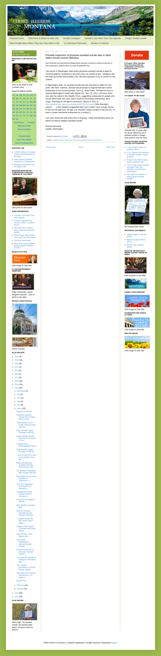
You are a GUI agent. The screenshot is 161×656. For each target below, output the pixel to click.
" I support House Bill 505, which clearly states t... (24, 521)
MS (27, 105)
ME (13, 105)
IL (13, 102)
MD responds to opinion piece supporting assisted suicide (24, 230)
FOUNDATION (24, 136)
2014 (17, 384)
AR (20, 95)
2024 (17, 364)
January (20, 589)
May (19, 401)
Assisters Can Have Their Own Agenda (103, 38)
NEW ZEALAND (24, 126)
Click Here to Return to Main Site (43, 38)
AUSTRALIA (19, 123)
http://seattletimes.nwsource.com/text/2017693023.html (69, 104)
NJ (24, 109)
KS (21, 102)
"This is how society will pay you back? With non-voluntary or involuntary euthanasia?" (138, 168)
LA (28, 102)
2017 (17, 377)
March (19, 408)
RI (28, 112)
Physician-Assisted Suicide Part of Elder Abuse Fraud (25, 417)
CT (35, 95)
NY (35, 109)
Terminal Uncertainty (22, 240)
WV (13, 119)
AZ (24, 95)
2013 (17, 388)
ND (13, 109)
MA (31, 102)
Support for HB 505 (24, 411)
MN (20, 105)
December (21, 391)
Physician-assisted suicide (82, 140)
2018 (17, 374)
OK (17, 112)
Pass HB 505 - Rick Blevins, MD (24, 535)
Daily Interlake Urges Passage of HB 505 (25, 431)
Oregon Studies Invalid (135, 38)
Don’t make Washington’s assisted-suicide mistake (23, 543)
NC (35, 105)
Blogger (114, 643)
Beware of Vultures (100, 43)
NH (20, 109)
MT (31, 105)
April (19, 405)
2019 (17, 370)
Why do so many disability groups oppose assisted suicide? (24, 245)
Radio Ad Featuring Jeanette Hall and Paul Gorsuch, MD (24, 465)
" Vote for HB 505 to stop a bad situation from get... (26, 457)
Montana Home (17, 38)
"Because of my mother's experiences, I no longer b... (26, 575)
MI (17, 105)
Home (81, 147)
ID (35, 99)
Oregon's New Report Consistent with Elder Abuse (25, 528)
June (19, 398)
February (20, 585)
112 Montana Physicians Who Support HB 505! (26, 472)
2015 (17, 381)
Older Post (110, 147)
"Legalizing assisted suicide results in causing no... (24, 494)
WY (17, 119)
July (19, 394)
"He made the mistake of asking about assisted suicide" (136, 176)
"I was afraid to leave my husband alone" (136, 148)
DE (17, 99)
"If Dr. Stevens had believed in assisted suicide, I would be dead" (138, 154)
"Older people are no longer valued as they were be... (26, 425)
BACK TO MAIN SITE (24, 143)
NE (17, 109)
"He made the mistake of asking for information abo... (26, 559)
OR (20, 112)
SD (35, 112)
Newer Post (50, 147)
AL (17, 95)
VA (24, 116)
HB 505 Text (21, 581)
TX (17, 116)
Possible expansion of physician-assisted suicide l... (25, 552)
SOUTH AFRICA (24, 129)
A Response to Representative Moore (26, 445)
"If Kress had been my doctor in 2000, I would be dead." (24, 223)
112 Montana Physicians (75, 43)
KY (24, 102)
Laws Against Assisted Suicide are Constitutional (24, 160)
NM (27, 109)
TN (14, 116)
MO (24, 105)
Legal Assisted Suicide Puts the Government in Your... (25, 438)
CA (27, 95)
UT (21, 116)
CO (31, 95)
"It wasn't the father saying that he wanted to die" (137, 161)
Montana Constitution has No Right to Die (24, 166)
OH (13, 112)
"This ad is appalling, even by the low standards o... (24, 486)
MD (34, 102)
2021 (17, 367)
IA (31, 99)
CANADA (31, 123)
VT (28, 116)
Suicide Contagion (71, 38)
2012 (17, 593)
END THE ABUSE (24, 140)
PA (24, 112)
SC (31, 112)
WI (35, 116)
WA (31, 116)
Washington (97, 140)
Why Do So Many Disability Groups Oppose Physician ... (25, 513)
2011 (17, 597)
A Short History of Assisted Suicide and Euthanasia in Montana (24, 154)
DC (13, 99)
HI (28, 99)
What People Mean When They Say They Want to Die (34, 43)
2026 (17, 357)
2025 (17, 360)
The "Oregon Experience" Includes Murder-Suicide (25, 567)
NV (31, 109)
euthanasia (68, 140)
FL (21, 99)
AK (13, 95)
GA (24, 99)
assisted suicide (58, 140)
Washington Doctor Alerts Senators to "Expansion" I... (26, 478)
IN (17, 102)
